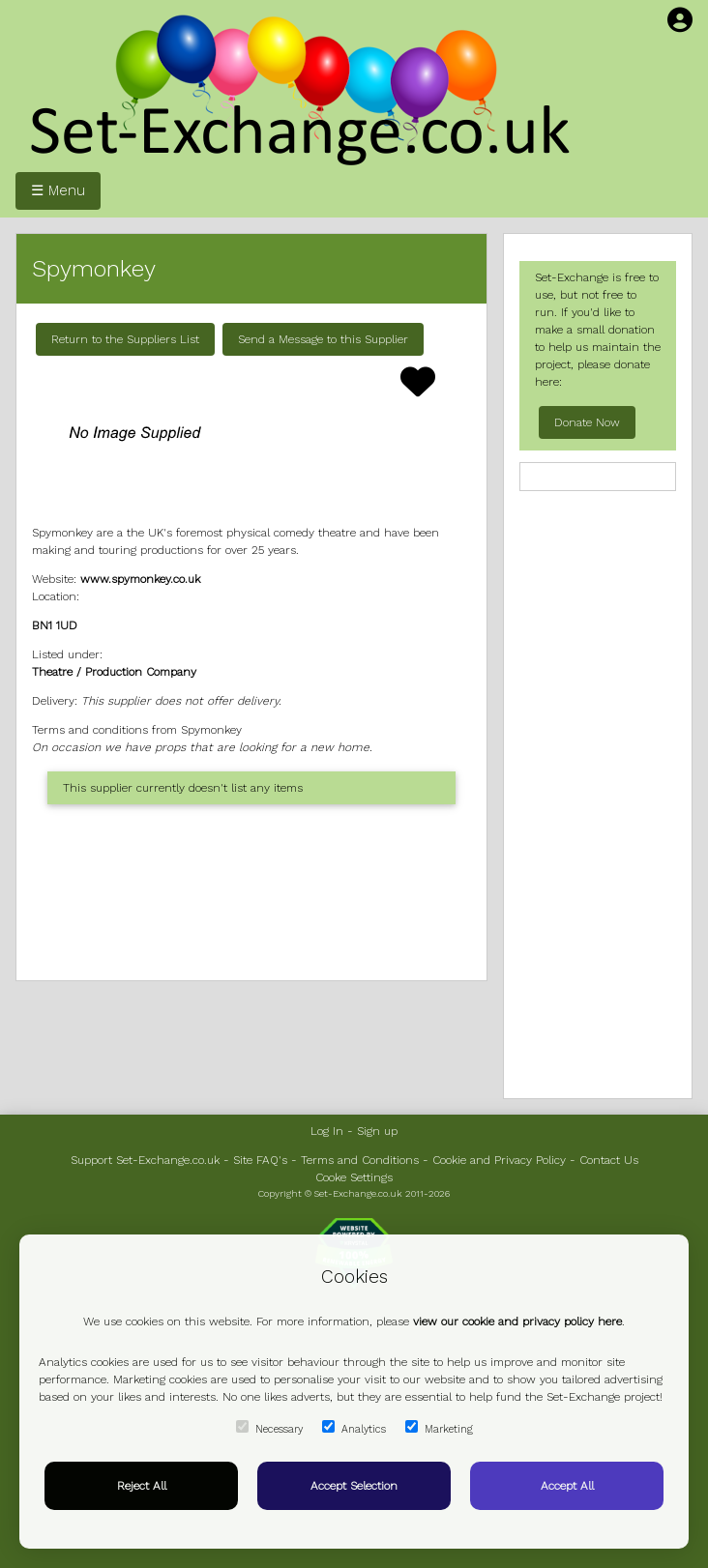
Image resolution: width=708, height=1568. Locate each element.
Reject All (141, 1486)
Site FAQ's (260, 1160)
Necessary (269, 1428)
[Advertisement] (251, 892)
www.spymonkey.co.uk (140, 579)
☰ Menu (58, 190)
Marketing (439, 1428)
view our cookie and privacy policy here (517, 1321)
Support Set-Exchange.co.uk (145, 1160)
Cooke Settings (354, 1177)
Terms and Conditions (360, 1160)
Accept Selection (354, 1486)
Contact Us (608, 1160)
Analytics (354, 1428)
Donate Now (587, 422)
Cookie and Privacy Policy (499, 1160)
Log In (326, 1131)
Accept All (567, 1486)
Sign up (377, 1131)
